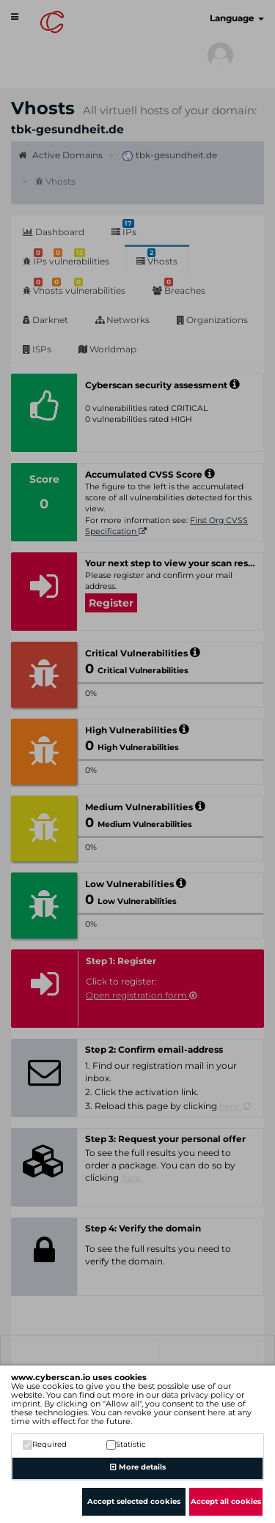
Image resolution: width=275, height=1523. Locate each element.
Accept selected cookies (133, 1501)
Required (45, 1444)
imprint (25, 1403)
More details (138, 1467)
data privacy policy (197, 1395)
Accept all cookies (226, 1501)
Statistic (126, 1444)
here (217, 1412)
